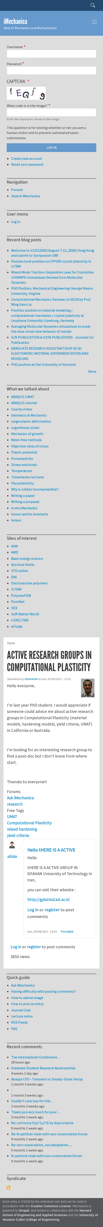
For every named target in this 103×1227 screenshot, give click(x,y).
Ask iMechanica (20, 797)
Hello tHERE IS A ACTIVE (51, 850)
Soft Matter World (25, 614)
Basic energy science (27, 558)
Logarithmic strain (25, 427)
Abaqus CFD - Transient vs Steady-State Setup (47, 1079)
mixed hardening (22, 829)
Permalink (67, 931)
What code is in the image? (27, 105)
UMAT (12, 816)
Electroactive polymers (29, 583)
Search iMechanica (25, 196)
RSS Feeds (19, 1022)
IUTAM (16, 589)
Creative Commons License (51, 1206)
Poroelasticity (22, 458)
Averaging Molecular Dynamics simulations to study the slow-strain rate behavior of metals (50, 329)
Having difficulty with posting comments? (43, 991)
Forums (17, 189)
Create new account (26, 158)
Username (15, 46)
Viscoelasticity (22, 483)
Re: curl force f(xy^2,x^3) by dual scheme (42, 1123)
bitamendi (31, 679)
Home (11, 643)
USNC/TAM (19, 620)
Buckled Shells (22, 564)
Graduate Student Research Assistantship (43, 1068)
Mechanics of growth (27, 433)
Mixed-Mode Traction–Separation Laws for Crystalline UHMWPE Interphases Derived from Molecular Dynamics (52, 277)
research (15, 804)
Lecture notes (22, 1016)
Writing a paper (23, 495)
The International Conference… (35, 1057)
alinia (12, 856)
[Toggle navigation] (94, 21)
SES (14, 608)
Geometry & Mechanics (29, 415)
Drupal (24, 1210)
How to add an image (27, 997)
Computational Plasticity (29, 822)
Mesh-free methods (26, 439)
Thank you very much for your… (35, 1112)
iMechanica (15, 21)
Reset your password (27, 164)
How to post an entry (27, 1003)
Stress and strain (24, 464)
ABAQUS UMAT (22, 396)
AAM (14, 546)
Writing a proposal (25, 501)
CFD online (19, 570)
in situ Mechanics (24, 508)
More (92, 371)
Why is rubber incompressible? (35, 489)
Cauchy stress (21, 409)
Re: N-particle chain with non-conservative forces (49, 1134)
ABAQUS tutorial (24, 402)
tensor (16, 520)
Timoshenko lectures (27, 477)
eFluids (16, 626)
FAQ (14, 1028)
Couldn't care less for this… (32, 1101)
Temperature (21, 470)
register (52, 910)
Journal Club (21, 1010)
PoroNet (18, 601)
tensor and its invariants (29, 514)
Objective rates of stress (30, 446)
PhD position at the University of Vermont (43, 364)
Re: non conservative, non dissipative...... (41, 1145)
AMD (14, 552)
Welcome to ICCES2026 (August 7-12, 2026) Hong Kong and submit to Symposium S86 (52, 253)
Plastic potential (24, 452)
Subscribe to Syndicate (8, 1187)
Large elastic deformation (31, 421)
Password (14, 63)
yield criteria (18, 835)
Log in (33, 910)
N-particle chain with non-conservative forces (46, 1155)
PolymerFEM (21, 595)
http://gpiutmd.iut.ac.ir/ (48, 899)
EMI (14, 577)
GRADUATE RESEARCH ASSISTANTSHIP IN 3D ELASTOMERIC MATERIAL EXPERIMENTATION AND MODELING (49, 353)
